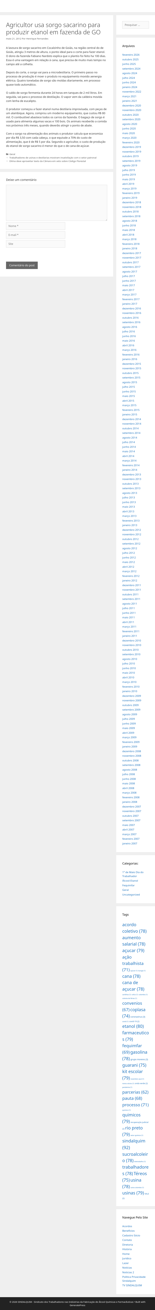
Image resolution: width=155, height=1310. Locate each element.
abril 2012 (128, 566)
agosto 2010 (129, 659)
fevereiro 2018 (130, 244)
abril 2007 (128, 829)
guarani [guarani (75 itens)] (134, 1065)
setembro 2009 (131, 709)
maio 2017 (128, 285)
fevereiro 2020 (130, 142)
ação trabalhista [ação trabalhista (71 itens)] (133, 963)
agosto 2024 (129, 73)
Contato (127, 1240)
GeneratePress (77, 1305)
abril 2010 (128, 677)
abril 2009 (128, 732)
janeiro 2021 (129, 101)
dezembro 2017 (131, 253)
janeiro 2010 (129, 691)
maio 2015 (128, 396)
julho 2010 (128, 663)
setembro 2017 (131, 267)
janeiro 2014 (129, 469)
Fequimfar (128, 885)
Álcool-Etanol (130, 880)
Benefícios (128, 1230)
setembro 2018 (131, 216)
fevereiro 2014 (130, 465)
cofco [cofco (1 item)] (135, 995)
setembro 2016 (131, 322)
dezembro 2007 (131, 806)
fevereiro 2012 (130, 576)
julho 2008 (128, 774)
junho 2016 (129, 336)
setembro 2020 (131, 119)
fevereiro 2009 (130, 742)
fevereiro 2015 (130, 410)
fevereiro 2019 (130, 193)
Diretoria (127, 1244)
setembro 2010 (131, 654)
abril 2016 (128, 345)
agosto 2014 (129, 437)
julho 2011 (128, 608)
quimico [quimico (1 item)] (126, 1110)
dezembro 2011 (131, 585)
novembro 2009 (131, 700)
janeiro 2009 (129, 746)
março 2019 (129, 188)
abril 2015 (128, 400)
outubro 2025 (130, 59)
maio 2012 (128, 562)
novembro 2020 (131, 110)
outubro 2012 (130, 539)
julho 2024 (128, 78)
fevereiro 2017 (130, 299)
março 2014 (129, 460)
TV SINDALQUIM (132, 1285)
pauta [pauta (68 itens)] (132, 1098)
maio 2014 (128, 451)
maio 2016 (128, 340)
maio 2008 (128, 783)
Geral (12, 154)
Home (125, 1254)
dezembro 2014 (131, 419)
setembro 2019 (131, 161)
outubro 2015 (130, 373)
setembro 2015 (131, 377)
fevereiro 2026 (130, 54)
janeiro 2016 (129, 359)
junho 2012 (129, 557)
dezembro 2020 (131, 105)
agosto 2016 (129, 327)
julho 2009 (128, 719)
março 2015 (129, 405)
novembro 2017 (131, 257)
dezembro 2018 (131, 202)
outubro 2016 (130, 317)
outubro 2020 (130, 114)
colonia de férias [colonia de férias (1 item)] (129, 998)
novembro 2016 (131, 313)
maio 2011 (128, 617)
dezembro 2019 (131, 147)
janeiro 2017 (129, 303)
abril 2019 (128, 184)
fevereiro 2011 (130, 631)
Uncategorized (131, 894)
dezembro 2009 (131, 696)
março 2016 (129, 350)
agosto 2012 (129, 548)
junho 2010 (129, 668)
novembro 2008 (131, 755)
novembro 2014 (131, 423)
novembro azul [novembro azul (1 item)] (137, 1079)
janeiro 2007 (129, 843)
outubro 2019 (130, 156)
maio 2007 (128, 825)
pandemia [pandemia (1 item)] (127, 1087)
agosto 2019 (129, 165)
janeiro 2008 (129, 802)
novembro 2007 (131, 811)
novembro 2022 (131, 91)
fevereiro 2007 (130, 838)
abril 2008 (128, 788)
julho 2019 (128, 170)
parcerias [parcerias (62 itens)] (135, 1092)
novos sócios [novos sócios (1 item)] (128, 1083)
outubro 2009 (130, 705)
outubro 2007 (130, 815)
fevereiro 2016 (130, 354)
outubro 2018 (130, 211)
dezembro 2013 (131, 474)
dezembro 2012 (131, 530)
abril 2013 (128, 511)
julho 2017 (128, 276)
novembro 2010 (131, 645)
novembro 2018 (131, 207)
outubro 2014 (130, 428)
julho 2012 (128, 553)
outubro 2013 (130, 483)
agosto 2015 (129, 382)
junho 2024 (129, 82)
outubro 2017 (130, 262)
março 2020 (129, 137)
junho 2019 (129, 174)
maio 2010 (128, 672)
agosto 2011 (129, 603)
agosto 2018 (129, 220)
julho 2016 (128, 331)
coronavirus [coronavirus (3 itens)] (137, 1016)
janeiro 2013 (129, 525)
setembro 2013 (131, 488)
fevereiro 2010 (130, 686)
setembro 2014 (131, 433)
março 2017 (129, 294)
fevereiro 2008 (130, 797)
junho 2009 (129, 723)
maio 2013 (128, 506)
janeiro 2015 (129, 414)
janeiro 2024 (129, 87)
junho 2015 (129, 391)
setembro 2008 (131, 765)
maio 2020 (128, 133)
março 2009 (129, 737)
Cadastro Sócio (131, 1235)
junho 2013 (129, 502)
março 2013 (129, 516)
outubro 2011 (130, 594)
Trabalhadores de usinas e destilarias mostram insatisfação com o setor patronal (52, 157)
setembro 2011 (131, 599)
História (127, 1249)
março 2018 (129, 239)
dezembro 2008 (131, 751)
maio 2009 (128, 728)
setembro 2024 (131, 68)
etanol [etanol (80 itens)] (133, 1026)
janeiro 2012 (129, 580)
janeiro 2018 (129, 248)
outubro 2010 (130, 649)
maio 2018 (128, 230)
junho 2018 (129, 225)
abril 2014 (128, 456)
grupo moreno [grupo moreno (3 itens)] (139, 1059)
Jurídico (126, 1258)
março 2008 (129, 792)
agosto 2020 (129, 124)
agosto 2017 (129, 271)
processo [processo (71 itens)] (135, 1105)
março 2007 (129, 834)
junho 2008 (129, 779)
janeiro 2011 (129, 636)
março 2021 (129, 96)
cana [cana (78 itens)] (131, 976)
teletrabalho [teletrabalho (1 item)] (140, 1161)
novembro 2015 (131, 368)
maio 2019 (128, 179)
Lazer (125, 1263)
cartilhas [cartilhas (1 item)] (126, 995)
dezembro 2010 (131, 640)
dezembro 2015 (131, 363)
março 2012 (129, 571)
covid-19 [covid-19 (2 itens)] (134, 1021)
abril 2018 (128, 234)
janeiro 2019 (129, 197)
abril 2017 (128, 290)
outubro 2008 (130, 760)
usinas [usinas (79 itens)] (133, 1193)
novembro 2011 (131, 589)
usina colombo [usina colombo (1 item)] (137, 1187)
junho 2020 (129, 128)
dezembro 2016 (131, 308)
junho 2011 (129, 613)
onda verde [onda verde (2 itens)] (141, 1083)
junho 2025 (129, 64)
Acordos (127, 1226)
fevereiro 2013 (130, 520)
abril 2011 (128, 622)
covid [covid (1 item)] (125, 1021)
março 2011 (129, 626)
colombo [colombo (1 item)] (143, 995)
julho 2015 (128, 386)
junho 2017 (129, 280)
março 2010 (129, 682)
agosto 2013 (129, 493)
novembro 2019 (131, 151)
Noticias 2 (128, 1272)
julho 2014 (128, 442)
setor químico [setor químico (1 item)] (136, 1135)
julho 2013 (128, 497)
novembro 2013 (131, 479)
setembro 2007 (131, 820)
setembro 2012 (131, 543)
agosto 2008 (129, 769)
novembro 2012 (131, 534)
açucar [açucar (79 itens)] (133, 950)
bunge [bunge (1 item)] (142, 971)
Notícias (127, 1267)
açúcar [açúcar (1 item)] (134, 971)
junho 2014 (129, 447)
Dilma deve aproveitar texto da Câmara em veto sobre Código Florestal (47, 161)
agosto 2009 (129, 714)
